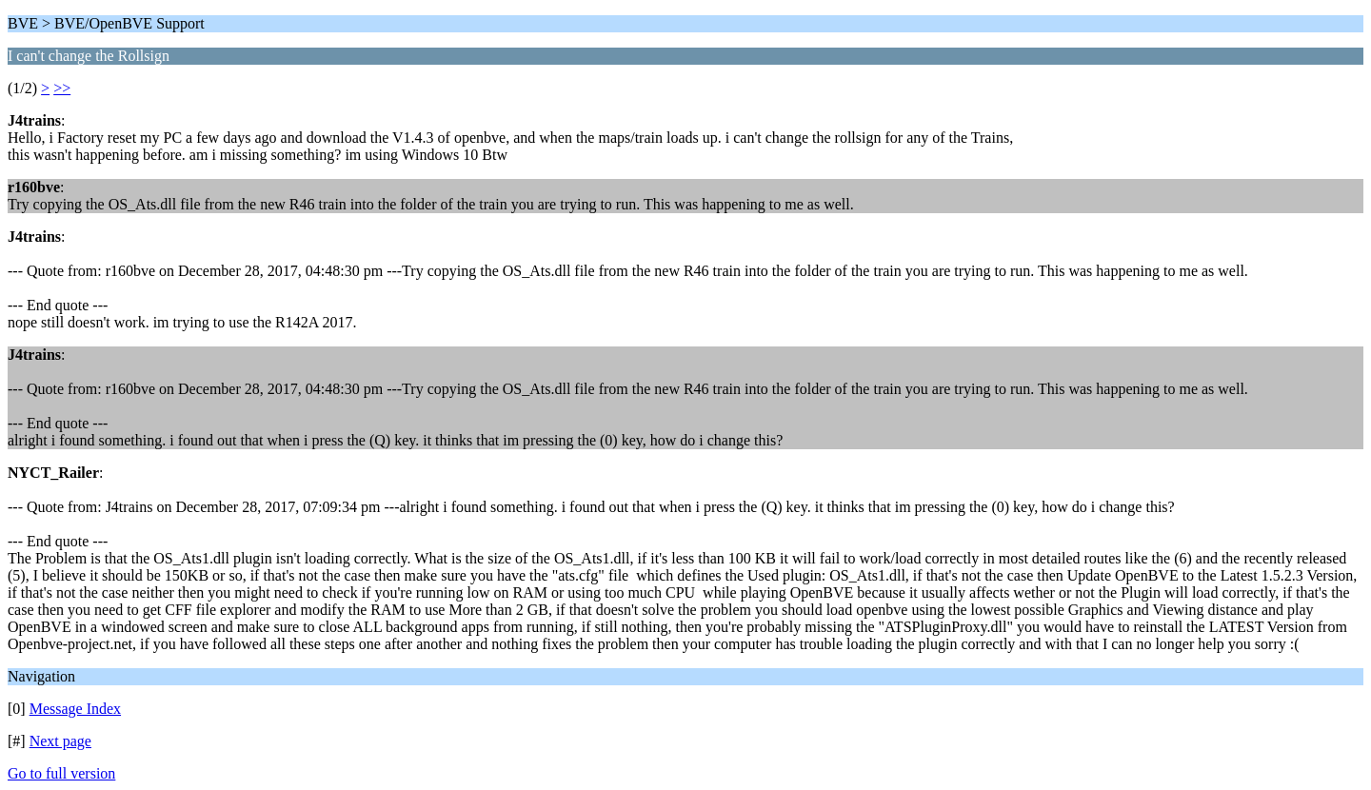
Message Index (75, 709)
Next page (60, 741)
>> (61, 88)
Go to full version (61, 773)
